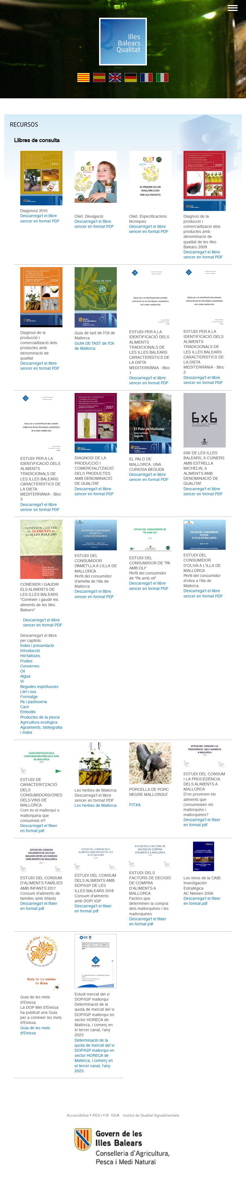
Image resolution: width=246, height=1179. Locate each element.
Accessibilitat (78, 1115)
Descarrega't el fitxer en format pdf (38, 828)
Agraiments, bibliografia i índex (41, 730)
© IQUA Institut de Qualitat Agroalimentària (142, 1115)
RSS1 (97, 1115)
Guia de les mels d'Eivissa (35, 1030)
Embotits (28, 712)
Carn (24, 707)
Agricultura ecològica (38, 722)
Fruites (26, 661)
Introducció (30, 650)
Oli (22, 671)
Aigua (25, 676)
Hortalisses (30, 655)
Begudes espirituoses (39, 686)
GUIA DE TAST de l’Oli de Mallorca (94, 346)
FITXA (134, 805)
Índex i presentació (37, 645)
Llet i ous (28, 691)
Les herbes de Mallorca (96, 805)
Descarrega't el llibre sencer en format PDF (40, 218)
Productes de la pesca (40, 717)
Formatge (29, 696)
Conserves (29, 666)
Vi (22, 681)
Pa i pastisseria (33, 701)
